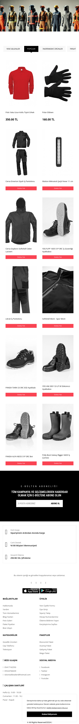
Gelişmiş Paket (46, 649)
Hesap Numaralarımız (49, 617)
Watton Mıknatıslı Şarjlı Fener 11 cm (57, 181)
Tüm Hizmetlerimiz (11, 613)
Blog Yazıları (8, 617)
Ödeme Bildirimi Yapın (49, 620)
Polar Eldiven (47, 112)
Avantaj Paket (45, 646)
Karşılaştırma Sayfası (48, 624)
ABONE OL (55, 503)
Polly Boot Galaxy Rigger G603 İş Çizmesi (56, 456)
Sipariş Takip (45, 613)
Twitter (43, 671)
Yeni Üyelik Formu (47, 606)
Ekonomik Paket (46, 642)
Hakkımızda (8, 606)
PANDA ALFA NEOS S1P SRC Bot (19, 456)
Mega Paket (44, 653)
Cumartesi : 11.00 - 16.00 (13, 696)
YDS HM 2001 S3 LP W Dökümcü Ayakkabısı (56, 387)
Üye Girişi (44, 609)
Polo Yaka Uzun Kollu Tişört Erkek (20, 112)
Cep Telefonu (8, 646)
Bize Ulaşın (7, 628)
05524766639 (9, 671)
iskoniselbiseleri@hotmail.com (17, 674)
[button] (37, 28)
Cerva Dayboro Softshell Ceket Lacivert (19, 250)
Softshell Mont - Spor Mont (53, 319)
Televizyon (7, 649)
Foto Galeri (7, 620)
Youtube (44, 678)
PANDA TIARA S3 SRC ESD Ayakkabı (21, 387)
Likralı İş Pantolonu (14, 319)
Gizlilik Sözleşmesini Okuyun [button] (57, 708)
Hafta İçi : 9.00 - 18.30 (12, 692)
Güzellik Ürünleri (10, 642)
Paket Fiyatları (9, 624)
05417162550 (9, 667)
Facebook (44, 667)
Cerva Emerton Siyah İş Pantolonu (20, 181)
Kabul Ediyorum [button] (49, 714)
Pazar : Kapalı (8, 700)
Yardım (6, 609)
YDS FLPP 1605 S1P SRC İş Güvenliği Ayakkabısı (57, 250)
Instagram (45, 674)
